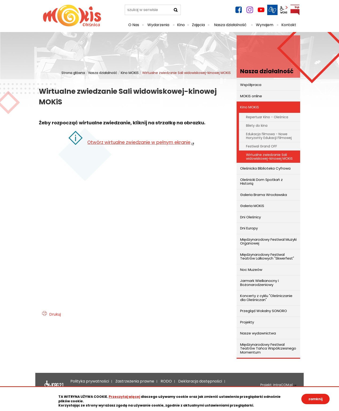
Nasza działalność (103, 72)
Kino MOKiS (130, 72)
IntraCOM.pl (283, 385)
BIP (295, 10)
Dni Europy (249, 228)
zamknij (315, 399)
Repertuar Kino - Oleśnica (267, 117)
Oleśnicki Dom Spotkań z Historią (261, 181)
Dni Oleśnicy (250, 217)
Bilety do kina (256, 125)
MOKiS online (251, 96)
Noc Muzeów (251, 269)
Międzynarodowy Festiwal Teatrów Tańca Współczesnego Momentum (268, 348)
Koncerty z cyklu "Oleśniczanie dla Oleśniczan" (266, 297)
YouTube (261, 10)
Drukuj (55, 314)
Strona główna (73, 72)
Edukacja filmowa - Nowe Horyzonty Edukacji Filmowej (269, 136)
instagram (250, 10)
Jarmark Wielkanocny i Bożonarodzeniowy (259, 282)
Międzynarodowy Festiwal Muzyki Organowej (268, 241)
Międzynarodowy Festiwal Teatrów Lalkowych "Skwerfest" (267, 256)
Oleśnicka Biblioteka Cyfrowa (265, 168)
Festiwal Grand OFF (261, 146)
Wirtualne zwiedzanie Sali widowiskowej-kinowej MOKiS (269, 156)
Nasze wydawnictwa (258, 333)
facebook (238, 10)
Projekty (247, 322)
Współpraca (250, 84)
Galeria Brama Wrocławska (263, 194)
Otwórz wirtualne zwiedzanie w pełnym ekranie (138, 142)
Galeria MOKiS (252, 205)
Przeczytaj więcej (124, 396)
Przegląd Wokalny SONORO (263, 310)
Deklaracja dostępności (54, 385)
